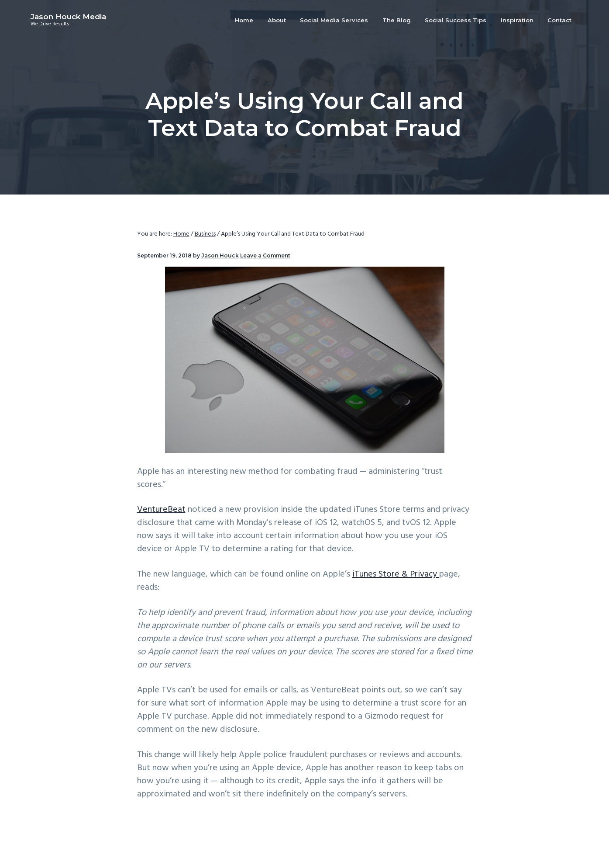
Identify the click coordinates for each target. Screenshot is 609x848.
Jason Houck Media (68, 16)
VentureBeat (161, 510)
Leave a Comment (265, 255)
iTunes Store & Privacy (395, 574)
